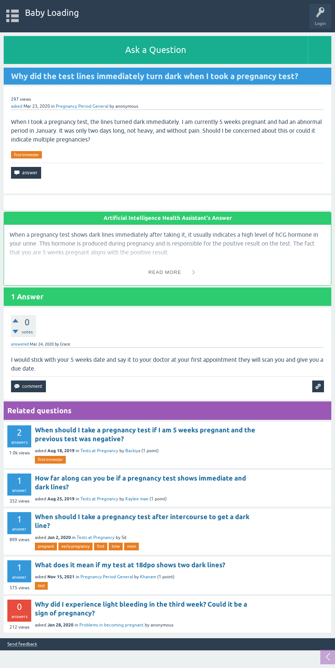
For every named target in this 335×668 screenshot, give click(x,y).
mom (131, 546)
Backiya (132, 450)
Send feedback (22, 644)
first (100, 546)
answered (20, 344)
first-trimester (26, 155)
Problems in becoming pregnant (111, 625)
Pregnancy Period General (82, 106)
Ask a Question (155, 50)
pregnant (46, 546)
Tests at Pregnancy (99, 450)
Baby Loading (52, 13)
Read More (164, 272)
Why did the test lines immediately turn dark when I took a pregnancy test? (154, 76)
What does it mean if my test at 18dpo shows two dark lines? (130, 564)
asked (16, 106)
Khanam (148, 576)
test (41, 585)
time (116, 546)
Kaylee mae (136, 498)
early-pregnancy (75, 546)
